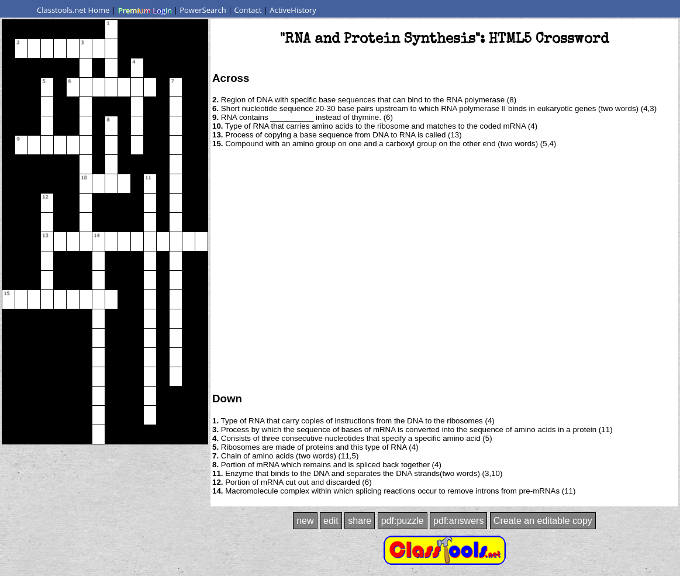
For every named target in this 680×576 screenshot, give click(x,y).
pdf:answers (458, 521)
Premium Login (144, 10)
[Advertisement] (109, 269)
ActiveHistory (293, 10)
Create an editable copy (542, 521)
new (304, 521)
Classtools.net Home (73, 10)
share (359, 521)
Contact (248, 10)
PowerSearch (203, 10)
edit (331, 521)
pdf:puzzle (402, 521)
